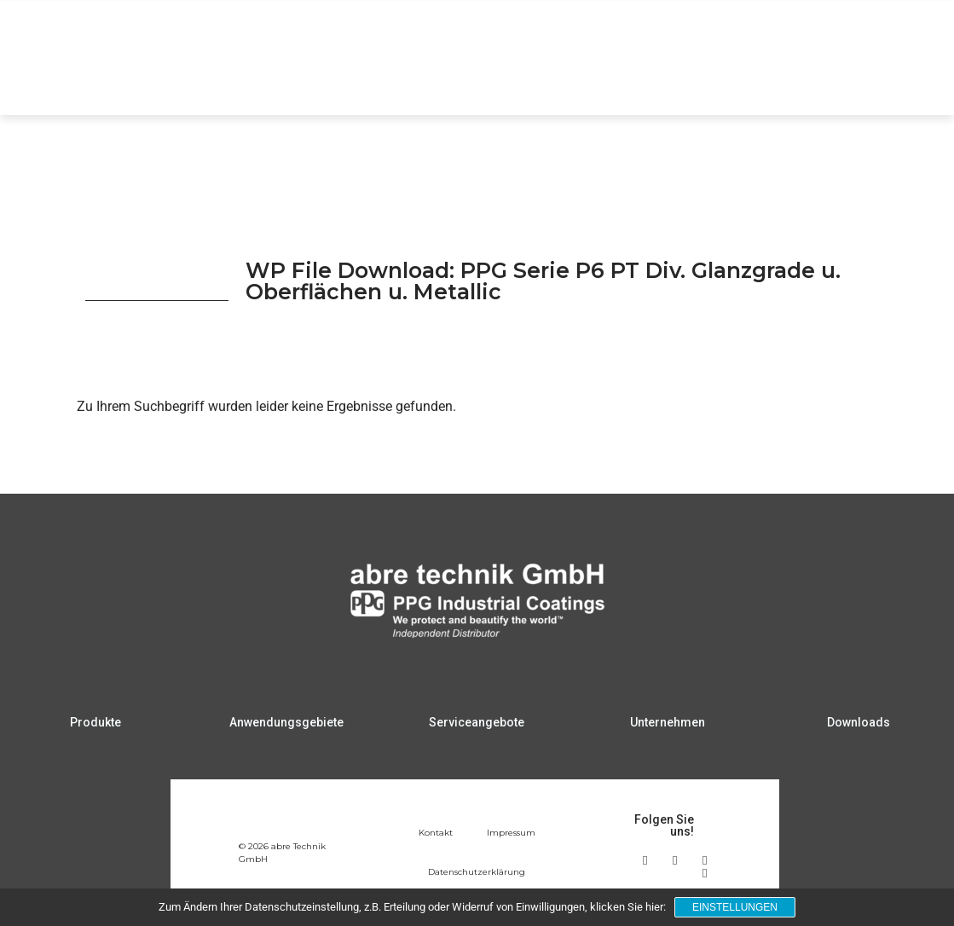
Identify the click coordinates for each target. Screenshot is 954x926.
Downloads (830, 82)
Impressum (511, 832)
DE (873, 29)
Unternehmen (726, 82)
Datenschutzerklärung (476, 871)
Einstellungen (735, 907)
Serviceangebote (605, 82)
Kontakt (436, 832)
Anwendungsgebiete (466, 82)
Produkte (346, 82)
